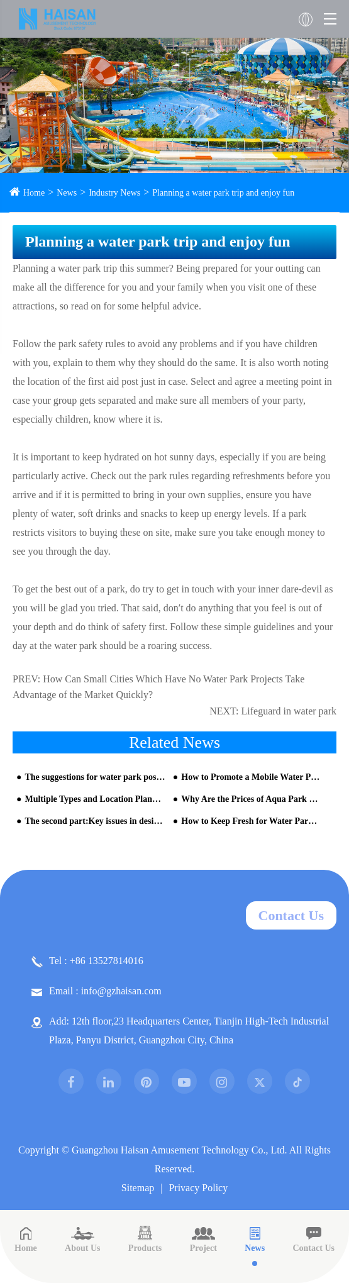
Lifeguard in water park (288, 711)
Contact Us (291, 915)
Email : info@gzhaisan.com (96, 991)
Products (145, 1239)
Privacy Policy (198, 1187)
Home (34, 192)
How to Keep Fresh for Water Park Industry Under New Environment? (251, 821)
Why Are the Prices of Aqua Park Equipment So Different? (251, 799)
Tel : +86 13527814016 (87, 961)
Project (203, 1239)
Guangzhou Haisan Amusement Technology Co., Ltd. (179, 1150)
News (67, 192)
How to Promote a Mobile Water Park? (251, 777)
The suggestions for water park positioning (95, 777)
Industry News (114, 192)
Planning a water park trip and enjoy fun (223, 192)
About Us (82, 1239)
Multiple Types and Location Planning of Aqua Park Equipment (95, 799)
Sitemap (137, 1187)
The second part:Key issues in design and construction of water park (95, 821)
